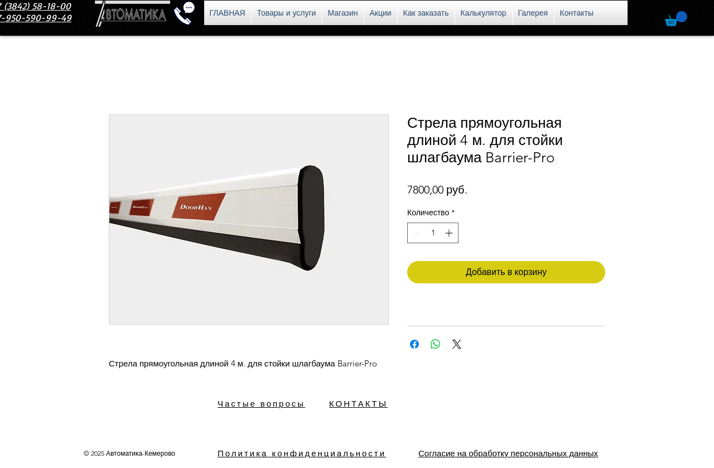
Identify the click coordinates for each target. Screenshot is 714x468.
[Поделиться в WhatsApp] (435, 344)
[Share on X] (457, 344)
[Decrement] (416, 233)
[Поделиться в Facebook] (414, 344)
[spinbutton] (433, 233)
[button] (676, 18)
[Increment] (450, 233)
